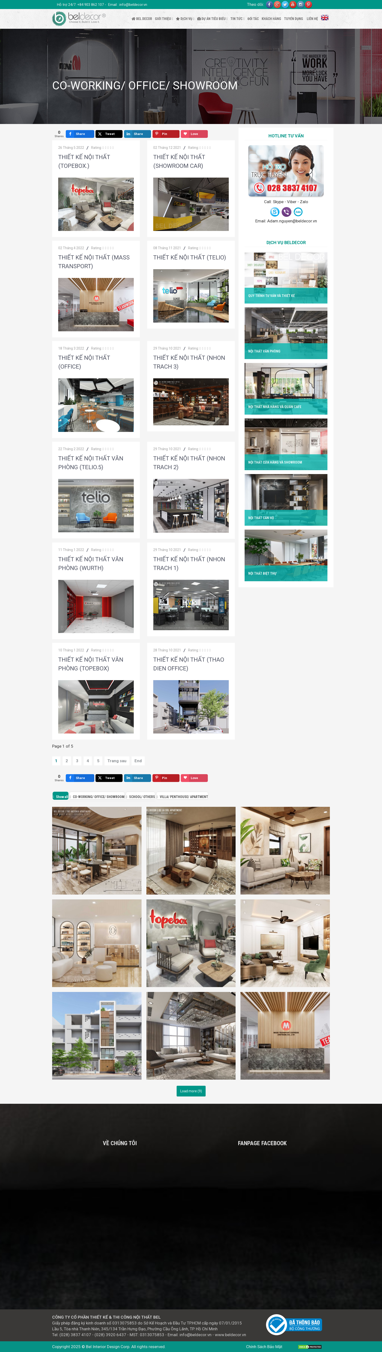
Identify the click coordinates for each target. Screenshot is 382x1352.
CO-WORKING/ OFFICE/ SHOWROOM (98, 797)
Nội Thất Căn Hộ (261, 518)
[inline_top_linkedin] (137, 134)
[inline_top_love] (194, 134)
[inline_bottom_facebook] (80, 778)
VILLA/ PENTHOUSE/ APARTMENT (184, 797)
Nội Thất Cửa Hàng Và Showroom (274, 462)
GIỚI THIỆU (163, 19)
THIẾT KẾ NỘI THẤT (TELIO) (189, 257)
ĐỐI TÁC (253, 19)
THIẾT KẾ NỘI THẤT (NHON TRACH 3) (189, 362)
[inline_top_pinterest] (166, 134)
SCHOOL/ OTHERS (142, 797)
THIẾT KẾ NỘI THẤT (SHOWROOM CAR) (179, 161)
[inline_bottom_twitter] (109, 778)
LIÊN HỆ (312, 19)
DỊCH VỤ (184, 19)
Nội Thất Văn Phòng (264, 351)
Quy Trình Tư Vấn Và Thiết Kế (271, 296)
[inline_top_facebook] (80, 134)
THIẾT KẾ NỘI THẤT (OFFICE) (84, 362)
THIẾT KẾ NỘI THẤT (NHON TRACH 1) (189, 563)
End (138, 760)
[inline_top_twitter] (109, 134)
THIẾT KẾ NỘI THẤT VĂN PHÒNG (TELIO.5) (90, 463)
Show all (62, 797)
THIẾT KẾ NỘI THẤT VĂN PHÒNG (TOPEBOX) (90, 664)
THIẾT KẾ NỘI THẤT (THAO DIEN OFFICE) (188, 664)
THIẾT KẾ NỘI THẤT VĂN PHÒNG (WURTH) (90, 563)
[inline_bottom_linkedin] (137, 778)
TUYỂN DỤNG (293, 19)
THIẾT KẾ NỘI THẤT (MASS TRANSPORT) (94, 262)
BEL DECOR (142, 19)
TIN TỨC (236, 19)
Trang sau (116, 760)
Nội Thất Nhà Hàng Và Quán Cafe (274, 407)
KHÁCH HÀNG (271, 19)
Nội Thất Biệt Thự (262, 573)
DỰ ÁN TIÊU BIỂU (211, 19)
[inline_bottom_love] (194, 778)
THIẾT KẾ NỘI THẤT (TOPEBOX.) (84, 161)
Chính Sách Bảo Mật (264, 1346)
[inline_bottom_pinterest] (166, 778)
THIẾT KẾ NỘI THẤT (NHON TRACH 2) (189, 463)
